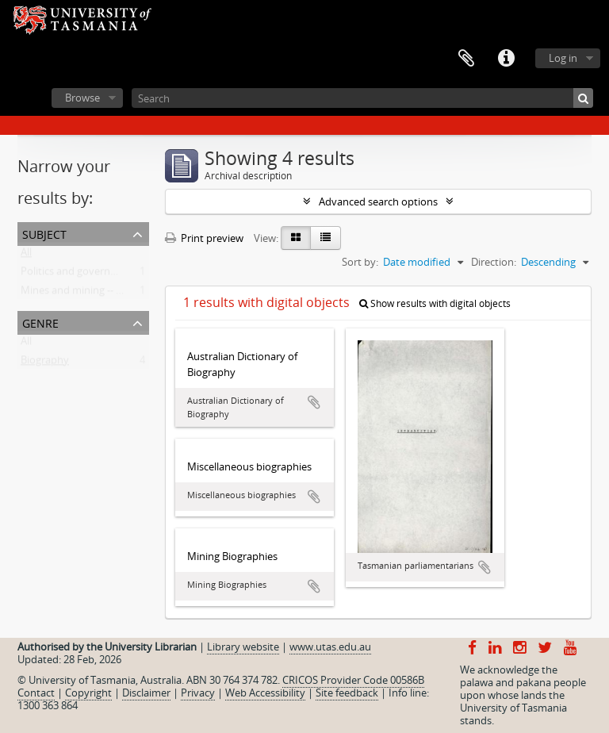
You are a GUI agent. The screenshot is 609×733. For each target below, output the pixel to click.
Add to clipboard (314, 402)
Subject (44, 233)
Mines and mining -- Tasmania (91, 293)
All (26, 255)
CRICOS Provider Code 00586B (353, 680)
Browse (82, 97)
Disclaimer (146, 692)
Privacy (198, 692)
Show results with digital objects (435, 303)
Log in (563, 58)
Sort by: (360, 262)
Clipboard (466, 59)
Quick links (506, 59)
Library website (243, 646)
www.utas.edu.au (330, 646)
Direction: (493, 262)
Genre (40, 321)
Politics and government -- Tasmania (106, 274)
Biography (45, 363)
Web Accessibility (265, 692)
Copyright (88, 692)
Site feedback (347, 692)
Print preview (204, 238)
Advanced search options (378, 201)
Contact (36, 692)
